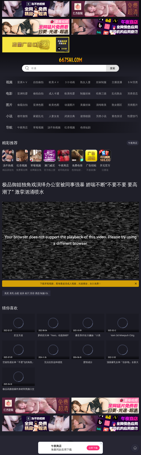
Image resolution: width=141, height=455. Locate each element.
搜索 (112, 68)
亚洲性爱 (22, 93)
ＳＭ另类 (132, 82)
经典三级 (101, 93)
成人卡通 (54, 93)
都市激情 (22, 116)
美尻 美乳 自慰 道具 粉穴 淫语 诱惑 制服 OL (26, 293)
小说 (9, 116)
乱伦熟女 (117, 93)
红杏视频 (70, 127)
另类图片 (132, 105)
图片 (9, 105)
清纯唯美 (101, 105)
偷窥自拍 (22, 105)
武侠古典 (70, 116)
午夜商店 (22, 127)
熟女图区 (117, 105)
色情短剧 (85, 127)
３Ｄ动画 (70, 82)
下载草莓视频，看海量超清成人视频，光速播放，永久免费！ (88, 284)
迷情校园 (85, 116)
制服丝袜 (85, 93)
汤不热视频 (54, 127)
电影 (9, 93)
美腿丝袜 (85, 105)
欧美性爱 (70, 93)
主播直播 (117, 82)
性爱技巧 (132, 116)
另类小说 (101, 116)
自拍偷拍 (38, 82)
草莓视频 (38, 127)
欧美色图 (54, 105)
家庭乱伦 (38, 116)
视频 (9, 82)
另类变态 (132, 93)
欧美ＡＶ (54, 82)
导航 (9, 127)
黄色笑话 (117, 116)
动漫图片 (70, 105)
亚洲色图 (38, 105)
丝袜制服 (101, 82)
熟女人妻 (85, 82)
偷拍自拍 (38, 93)
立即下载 (93, 447)
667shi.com (70, 60)
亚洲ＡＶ (22, 82)
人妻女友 (54, 116)
